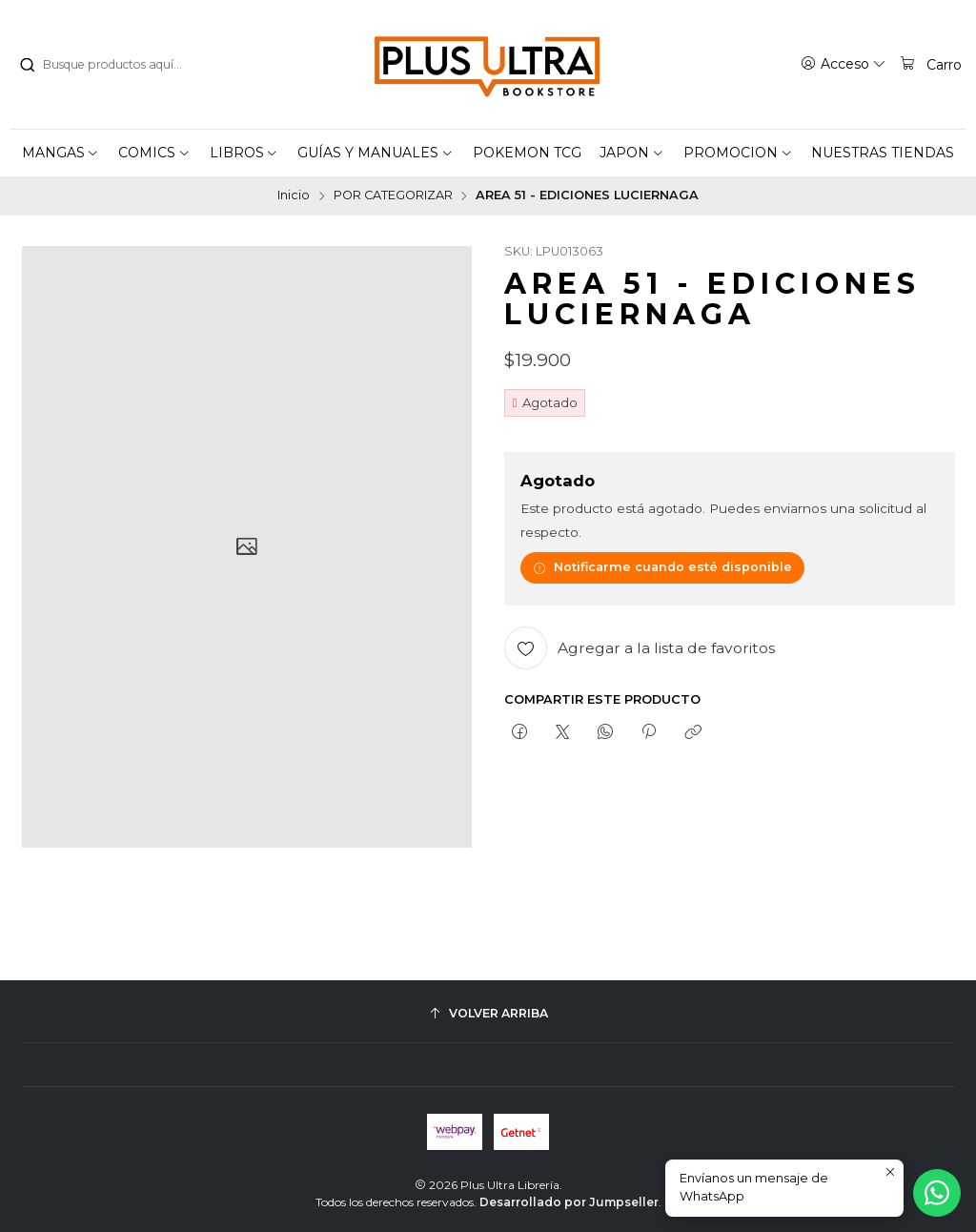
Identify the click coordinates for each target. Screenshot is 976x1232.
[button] (61, 152)
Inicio (293, 196)
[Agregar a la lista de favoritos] (639, 647)
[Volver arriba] (488, 1013)
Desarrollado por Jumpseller (569, 1202)
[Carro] (930, 64)
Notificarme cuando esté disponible (662, 567)
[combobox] (115, 65)
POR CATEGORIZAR (393, 196)
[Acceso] (843, 64)
